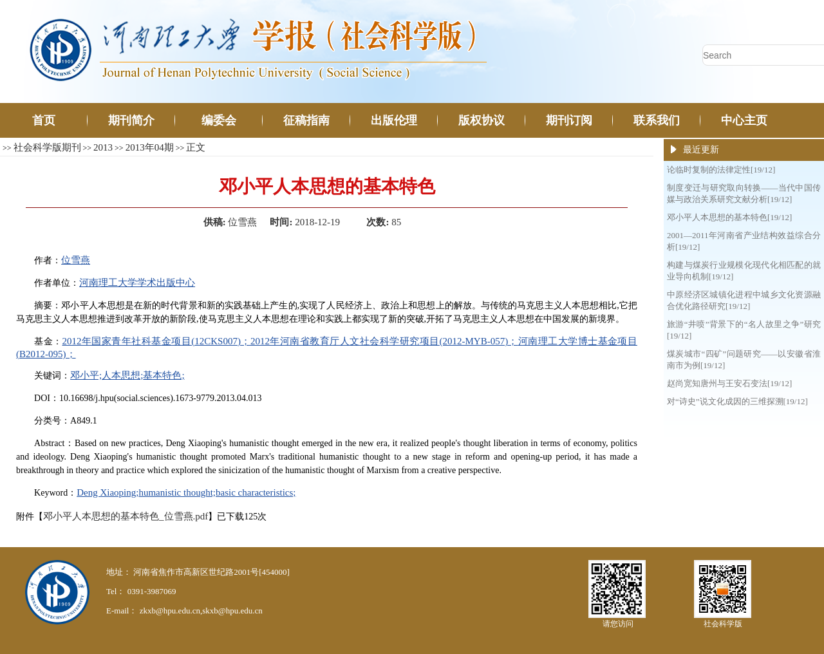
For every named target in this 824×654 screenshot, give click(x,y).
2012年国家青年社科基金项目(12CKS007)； (156, 341)
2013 (103, 147)
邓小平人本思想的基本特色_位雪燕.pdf (125, 516)
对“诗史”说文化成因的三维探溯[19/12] (737, 401)
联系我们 (656, 120)
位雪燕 (75, 260)
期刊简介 (131, 120)
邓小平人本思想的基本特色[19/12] (729, 217)
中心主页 (744, 120)
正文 (195, 147)
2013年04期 (150, 147)
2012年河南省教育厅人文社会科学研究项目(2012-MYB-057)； (384, 341)
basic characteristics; (256, 492)
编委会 (218, 120)
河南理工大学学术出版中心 (137, 282)
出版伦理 (394, 120)
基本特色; (163, 375)
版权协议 (481, 120)
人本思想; (122, 375)
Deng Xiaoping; (107, 492)
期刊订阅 (569, 120)
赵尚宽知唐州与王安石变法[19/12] (729, 383)
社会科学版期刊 (47, 147)
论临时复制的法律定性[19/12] (721, 169)
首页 (43, 120)
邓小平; (86, 375)
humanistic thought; (177, 492)
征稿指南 (306, 120)
